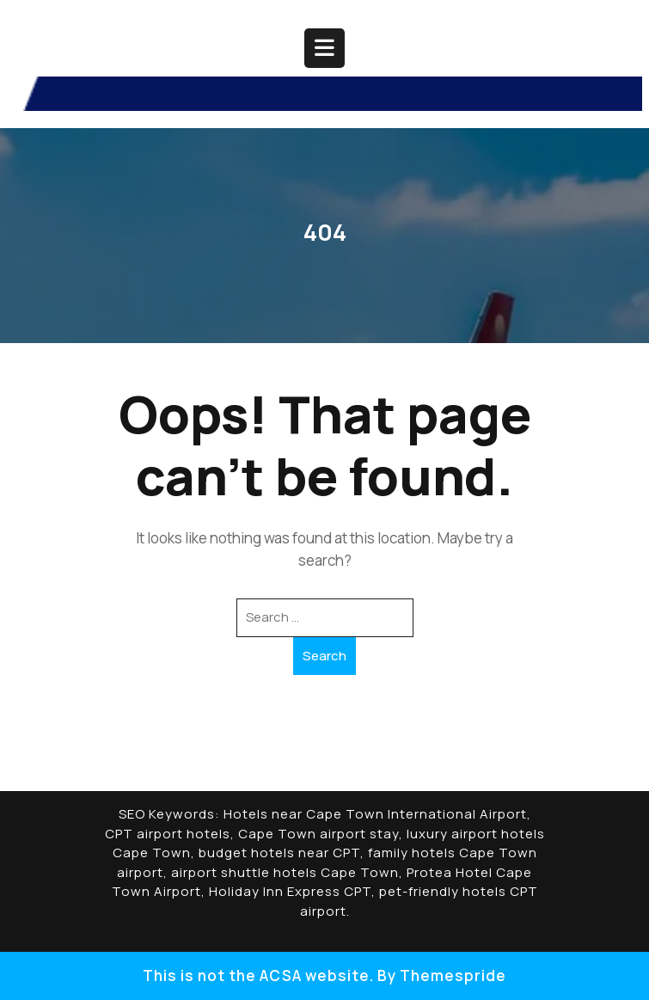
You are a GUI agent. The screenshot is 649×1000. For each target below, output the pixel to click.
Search (324, 656)
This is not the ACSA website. (258, 975)
